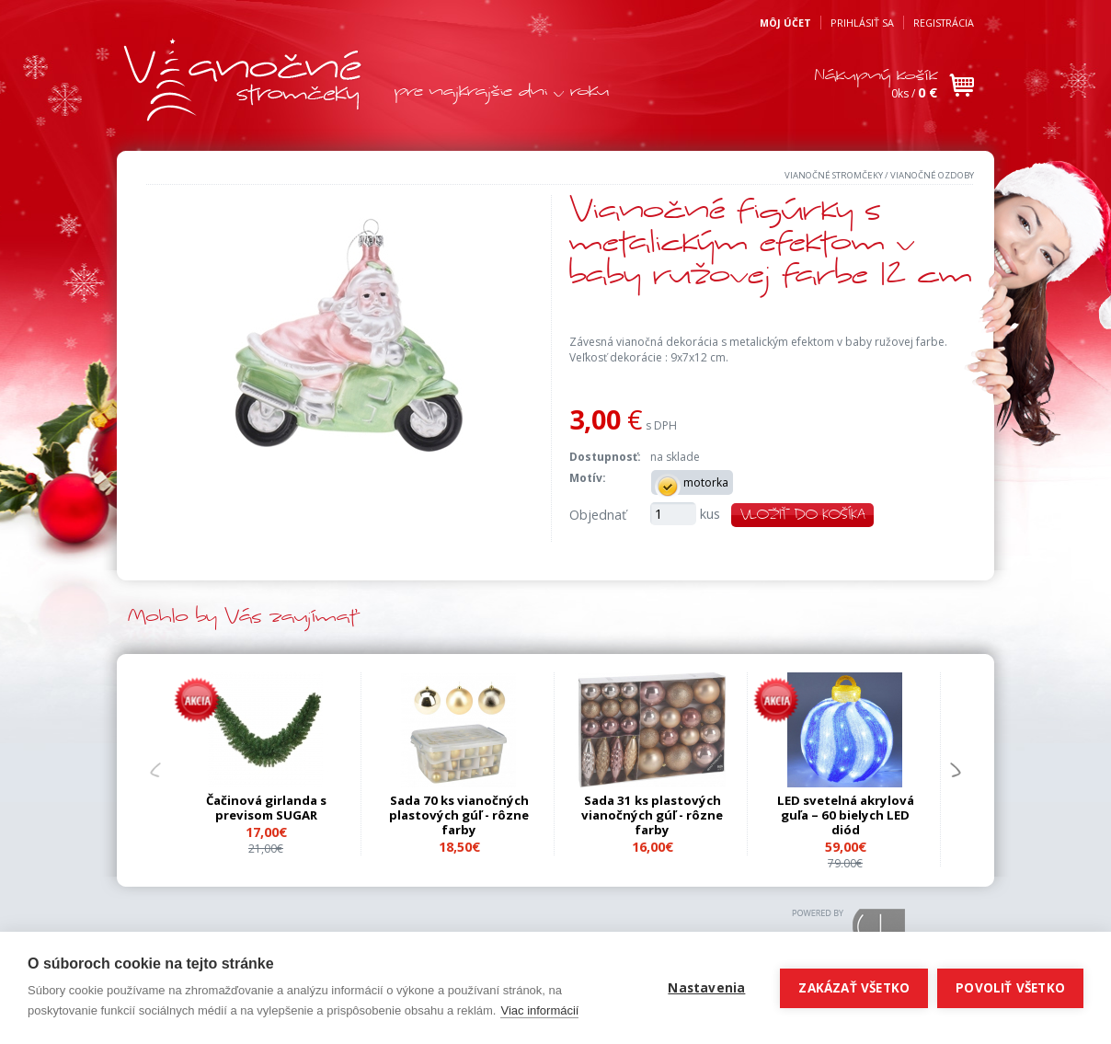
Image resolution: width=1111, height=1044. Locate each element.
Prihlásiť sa (862, 22)
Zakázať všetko (854, 988)
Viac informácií (539, 1010)
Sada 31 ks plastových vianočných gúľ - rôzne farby (652, 815)
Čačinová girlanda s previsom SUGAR (266, 807)
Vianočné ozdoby (932, 175)
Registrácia (943, 22)
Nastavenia (706, 988)
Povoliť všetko (1010, 988)
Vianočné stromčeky (834, 175)
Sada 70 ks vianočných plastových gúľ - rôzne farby (459, 815)
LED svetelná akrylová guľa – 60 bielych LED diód (845, 815)
